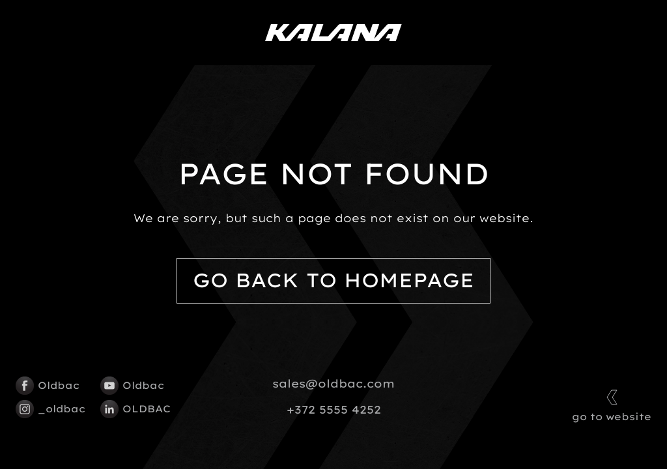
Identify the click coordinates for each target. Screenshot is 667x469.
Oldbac (47, 386)
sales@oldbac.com (333, 383)
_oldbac (50, 409)
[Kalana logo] (333, 32)
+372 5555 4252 (334, 409)
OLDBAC (135, 409)
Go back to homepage (333, 280)
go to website (611, 404)
